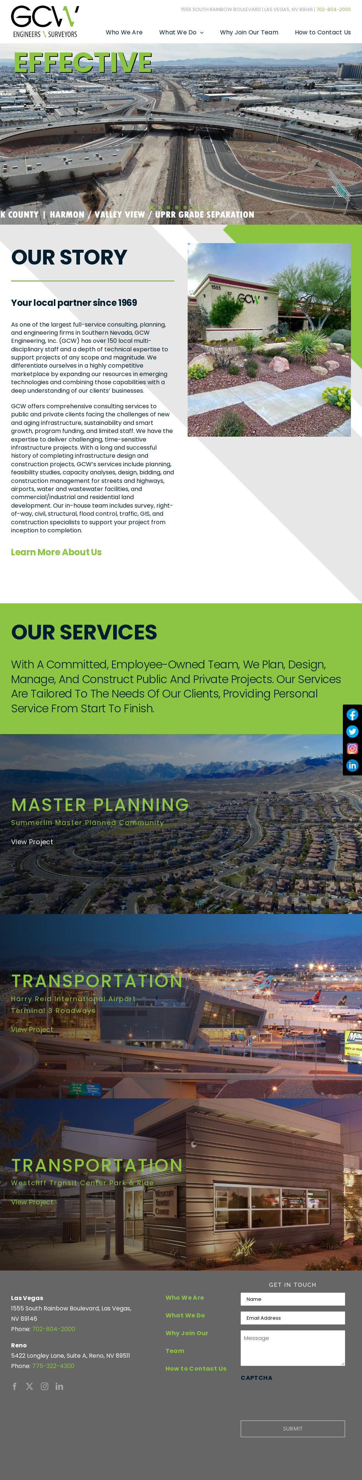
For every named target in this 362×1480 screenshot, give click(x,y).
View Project (32, 1029)
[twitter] (29, 1386)
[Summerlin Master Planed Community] (181, 824)
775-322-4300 (53, 1366)
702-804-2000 (333, 9)
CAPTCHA (256, 1378)
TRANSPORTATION (97, 981)
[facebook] (14, 1386)
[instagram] (44, 1386)
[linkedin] (59, 1386)
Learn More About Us (56, 552)
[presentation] (297, 1398)
